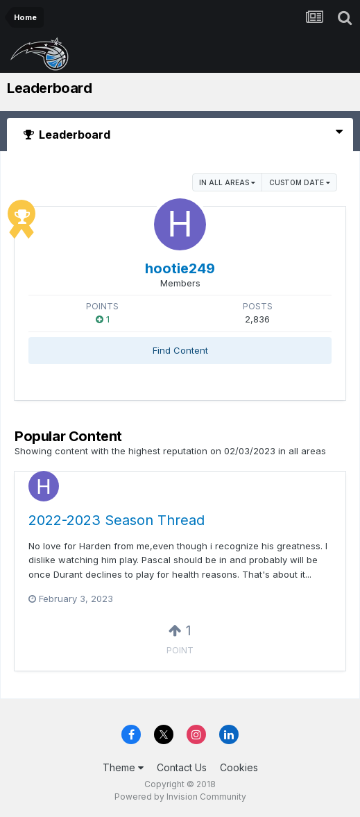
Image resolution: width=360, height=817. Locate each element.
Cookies (239, 767)
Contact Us (182, 767)
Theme (123, 767)
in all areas (227, 182)
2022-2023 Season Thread (116, 520)
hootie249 (180, 268)
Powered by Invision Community (180, 796)
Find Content (180, 350)
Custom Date (299, 182)
